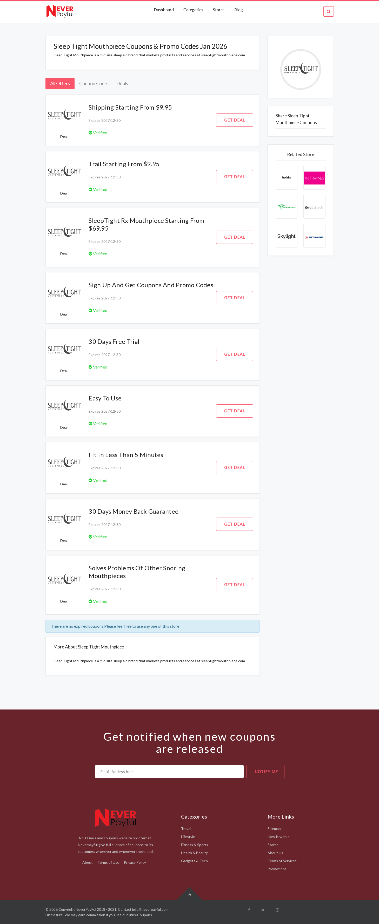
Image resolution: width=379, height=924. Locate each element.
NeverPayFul (86, 909)
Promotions (277, 869)
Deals (122, 83)
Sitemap (274, 828)
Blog (238, 9)
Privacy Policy (135, 862)
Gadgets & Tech (194, 861)
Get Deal (234, 120)
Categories (193, 9)
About (87, 862)
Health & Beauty (194, 853)
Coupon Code (93, 83)
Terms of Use (108, 862)
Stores (218, 9)
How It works (278, 836)
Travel (186, 828)
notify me (266, 771)
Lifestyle (188, 836)
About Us (275, 853)
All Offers (60, 83)
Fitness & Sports (194, 844)
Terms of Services (282, 861)
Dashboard (164, 9)
